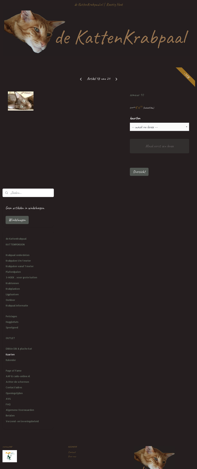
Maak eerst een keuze (169, 146)
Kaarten (10, 233)
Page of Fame (14, 249)
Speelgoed (12, 206)
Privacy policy (74, 361)
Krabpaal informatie (17, 184)
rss (97, 462)
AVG (8, 278)
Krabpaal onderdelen (17, 134)
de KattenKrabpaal (16, 118)
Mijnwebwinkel (130, 462)
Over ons (72, 335)
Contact (72, 331)
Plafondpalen (13, 151)
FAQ (8, 283)
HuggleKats (12, 201)
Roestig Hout (114, 4)
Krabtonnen (12, 162)
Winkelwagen (17, 99)
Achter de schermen (17, 261)
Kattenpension (74, 383)
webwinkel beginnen (107, 462)
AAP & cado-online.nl (18, 255)
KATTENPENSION (15, 123)
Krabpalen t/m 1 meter (18, 139)
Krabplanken (13, 168)
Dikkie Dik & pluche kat (19, 228)
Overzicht (159, 171)
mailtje (84, 409)
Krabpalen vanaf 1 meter (20, 145)
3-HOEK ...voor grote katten (21, 156)
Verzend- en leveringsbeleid (22, 300)
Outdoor (10, 179)
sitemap (91, 462)
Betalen (10, 294)
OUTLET (10, 217)
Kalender (11, 239)
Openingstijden (14, 272)
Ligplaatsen (12, 173)
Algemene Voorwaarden (20, 289)
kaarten (155, 118)
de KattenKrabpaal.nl (88, 4)
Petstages (11, 195)
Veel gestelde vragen (77, 357)
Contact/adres (14, 266)
